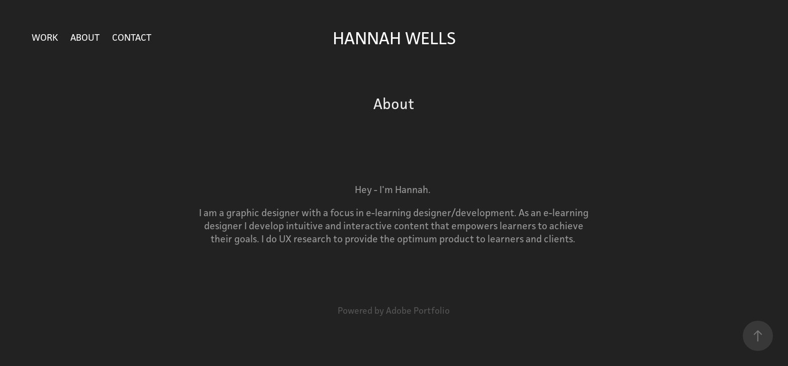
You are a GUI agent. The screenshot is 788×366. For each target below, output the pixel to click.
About (85, 37)
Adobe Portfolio (418, 310)
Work (45, 37)
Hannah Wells (394, 38)
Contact (131, 37)
